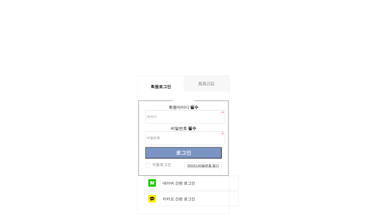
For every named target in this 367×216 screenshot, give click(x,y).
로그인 (183, 152)
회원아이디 (183, 107)
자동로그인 (161, 165)
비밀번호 (183, 128)
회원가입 (206, 83)
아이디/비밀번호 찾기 (203, 165)
